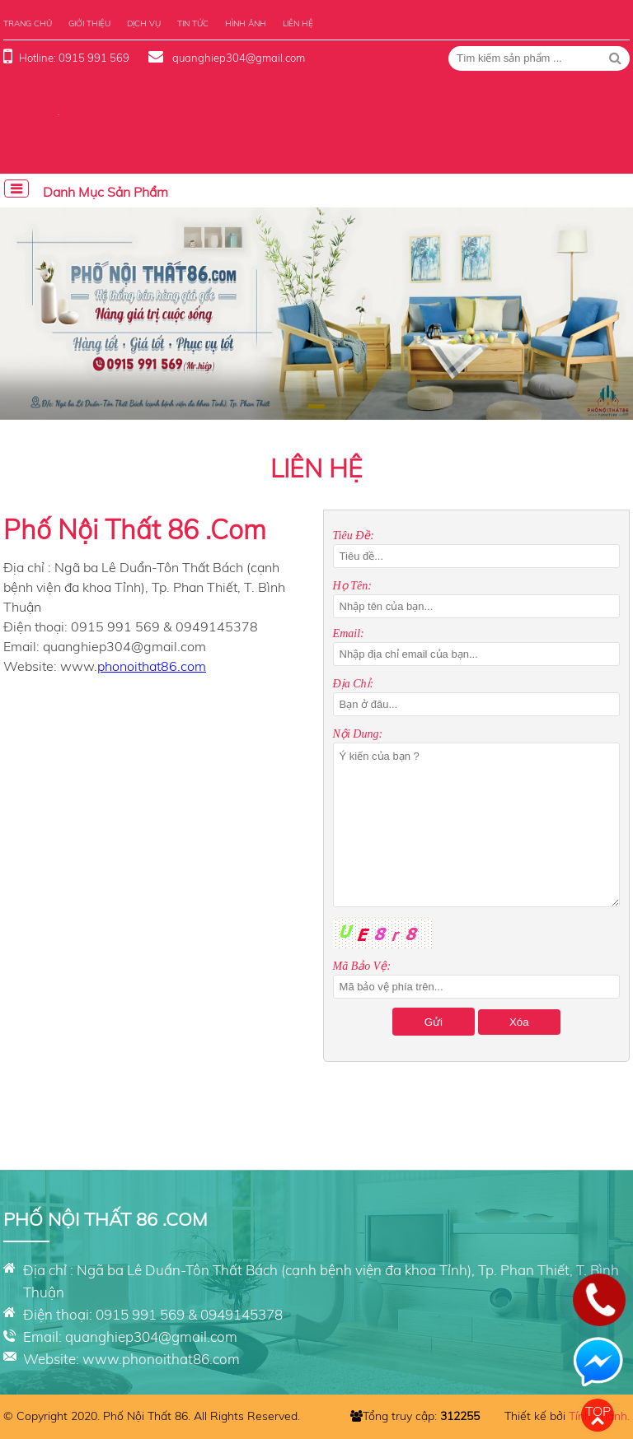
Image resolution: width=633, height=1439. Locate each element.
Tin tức (193, 23)
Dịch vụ (144, 23)
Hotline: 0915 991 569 (74, 57)
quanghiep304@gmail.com (237, 57)
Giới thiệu (89, 23)
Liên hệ (298, 23)
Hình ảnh (245, 23)
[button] (316, 406)
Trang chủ (27, 23)
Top (598, 1411)
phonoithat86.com (151, 666)
